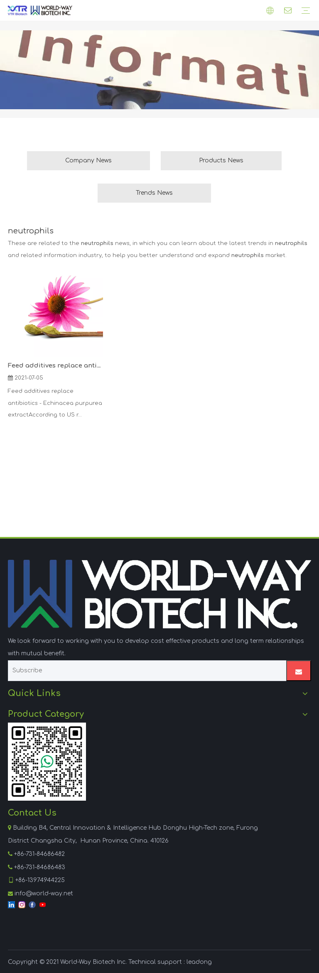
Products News (221, 160)
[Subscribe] (144, 671)
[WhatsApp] (47, 762)
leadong (199, 962)
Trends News (154, 193)
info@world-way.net (44, 893)
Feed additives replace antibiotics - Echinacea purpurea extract (55, 365)
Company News (88, 160)
